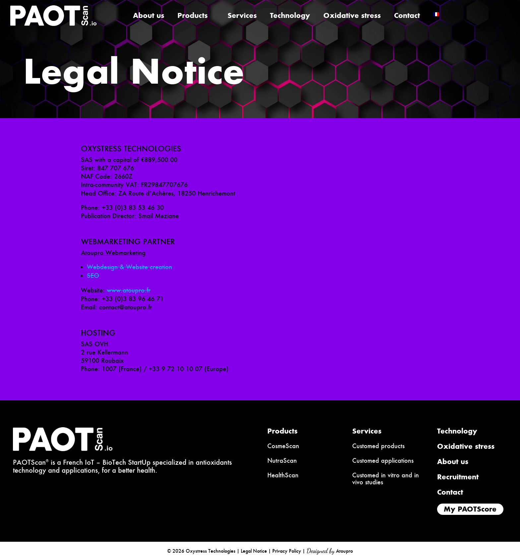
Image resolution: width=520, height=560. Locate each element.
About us (148, 16)
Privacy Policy (286, 551)
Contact (407, 16)
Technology (290, 16)
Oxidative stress (352, 16)
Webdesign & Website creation (129, 267)
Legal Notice (254, 551)
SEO (93, 276)
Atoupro (344, 551)
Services (242, 16)
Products (192, 16)
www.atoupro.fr (129, 290)
